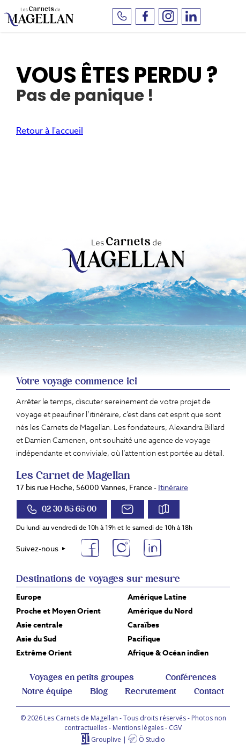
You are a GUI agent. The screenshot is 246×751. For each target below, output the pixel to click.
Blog (99, 691)
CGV (175, 727)
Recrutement (150, 691)
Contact (209, 691)
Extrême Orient (44, 652)
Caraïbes (143, 625)
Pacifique (144, 639)
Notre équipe (47, 691)
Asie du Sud (36, 639)
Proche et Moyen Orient (58, 611)
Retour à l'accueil (49, 130)
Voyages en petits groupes (81, 677)
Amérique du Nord (160, 611)
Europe (28, 597)
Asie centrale (39, 625)
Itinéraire (173, 487)
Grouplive (106, 739)
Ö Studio (152, 739)
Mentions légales (138, 727)
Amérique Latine (157, 597)
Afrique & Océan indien (168, 652)
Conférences (191, 677)
